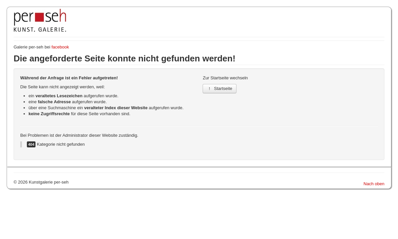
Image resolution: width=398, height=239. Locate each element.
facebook (60, 46)
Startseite (219, 88)
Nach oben (374, 183)
